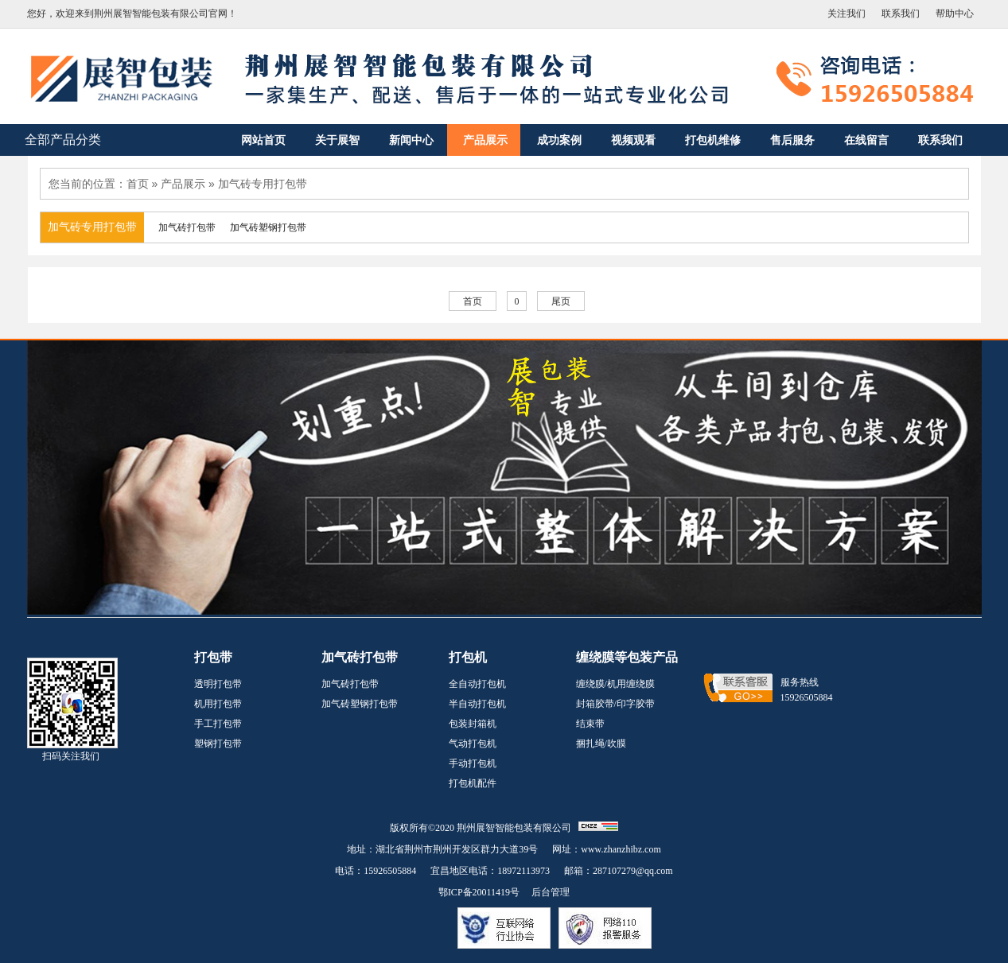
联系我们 (901, 13)
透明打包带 (218, 683)
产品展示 (183, 183)
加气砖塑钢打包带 (359, 703)
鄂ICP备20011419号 (479, 892)
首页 (137, 183)
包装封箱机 (472, 723)
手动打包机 (472, 763)
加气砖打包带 (350, 683)
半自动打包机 (477, 703)
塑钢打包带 (218, 743)
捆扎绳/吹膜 (601, 743)
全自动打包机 (477, 683)
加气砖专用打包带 (262, 183)
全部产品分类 (63, 139)
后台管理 (550, 892)
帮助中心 (955, 13)
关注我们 (846, 13)
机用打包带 (218, 703)
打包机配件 (472, 783)
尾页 (560, 301)
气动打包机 (472, 743)
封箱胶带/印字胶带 (615, 703)
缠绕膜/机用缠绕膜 (615, 683)
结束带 (590, 723)
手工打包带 (218, 723)
